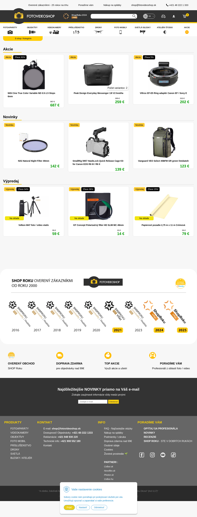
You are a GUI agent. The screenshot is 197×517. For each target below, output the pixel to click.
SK (149, 16)
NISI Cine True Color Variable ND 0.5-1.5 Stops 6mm (31, 95)
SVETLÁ (16, 453)
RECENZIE (150, 437)
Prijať (69, 507)
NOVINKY (149, 432)
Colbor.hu (108, 479)
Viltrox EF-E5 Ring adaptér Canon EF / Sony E (163, 93)
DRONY (15, 449)
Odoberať (113, 402)
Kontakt (47, 445)
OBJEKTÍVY (17, 437)
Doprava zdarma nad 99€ (118, 441)
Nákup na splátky (113, 432)
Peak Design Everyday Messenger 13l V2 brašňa (98, 93)
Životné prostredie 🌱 (116, 453)
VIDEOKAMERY (20, 432)
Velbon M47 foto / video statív (34, 225)
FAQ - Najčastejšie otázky (118, 428)
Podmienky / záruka (115, 437)
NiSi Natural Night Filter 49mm (33, 161)
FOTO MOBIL (18, 441)
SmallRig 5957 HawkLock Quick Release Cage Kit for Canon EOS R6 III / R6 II (98, 162)
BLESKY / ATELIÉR (21, 458)
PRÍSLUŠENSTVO (21, 445)
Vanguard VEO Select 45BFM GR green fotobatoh (163, 161)
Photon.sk (109, 475)
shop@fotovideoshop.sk (66, 428)
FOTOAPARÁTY (20, 428)
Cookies (108, 449)
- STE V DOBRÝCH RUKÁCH (168, 441)
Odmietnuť (99, 507)
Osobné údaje (111, 445)
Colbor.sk (108, 466)
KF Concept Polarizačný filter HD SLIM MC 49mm (98, 225)
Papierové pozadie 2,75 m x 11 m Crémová (163, 225)
